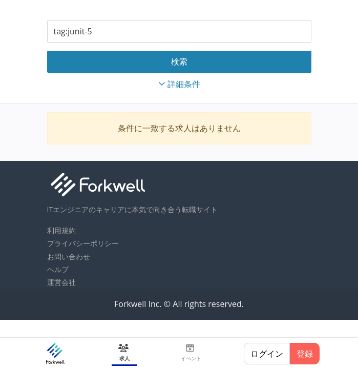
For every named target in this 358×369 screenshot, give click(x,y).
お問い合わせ (68, 256)
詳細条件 (179, 84)
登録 (305, 353)
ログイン (266, 353)
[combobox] (179, 31)
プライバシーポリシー (83, 243)
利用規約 (61, 230)
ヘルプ (58, 269)
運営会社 (61, 282)
